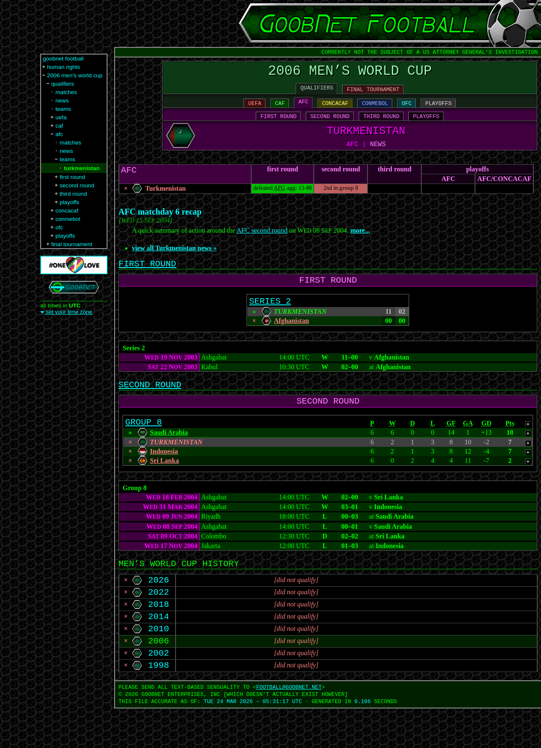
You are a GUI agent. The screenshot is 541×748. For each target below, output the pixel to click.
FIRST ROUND (278, 123)
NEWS (378, 155)
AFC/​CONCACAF (504, 190)
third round (394, 180)
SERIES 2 (270, 318)
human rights (63, 67)
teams (63, 109)
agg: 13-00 (299, 199)
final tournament (71, 244)
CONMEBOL (375, 109)
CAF (280, 109)
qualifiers (62, 84)
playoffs (477, 180)
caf (59, 126)
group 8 (348, 199)
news (62, 100)
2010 (158, 663)
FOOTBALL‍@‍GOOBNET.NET (289, 726)
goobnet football (63, 58)
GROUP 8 (143, 445)
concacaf (66, 210)
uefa (60, 117)
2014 (158, 649)
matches (66, 92)
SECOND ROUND (330, 123)
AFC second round (261, 241)
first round (282, 180)
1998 (158, 704)
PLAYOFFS (438, 109)
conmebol (67, 219)
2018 (158, 635)
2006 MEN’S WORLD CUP (350, 72)
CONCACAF (335, 109)
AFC (303, 107)
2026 (158, 607)
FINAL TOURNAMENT (373, 93)
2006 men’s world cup (74, 75)
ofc (59, 227)
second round (340, 180)
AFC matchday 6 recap (160, 223)
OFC (407, 109)
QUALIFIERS (316, 92)
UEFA (254, 109)
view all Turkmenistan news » (174, 259)
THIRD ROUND (381, 123)
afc (59, 134)
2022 (158, 621)
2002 (158, 690)
